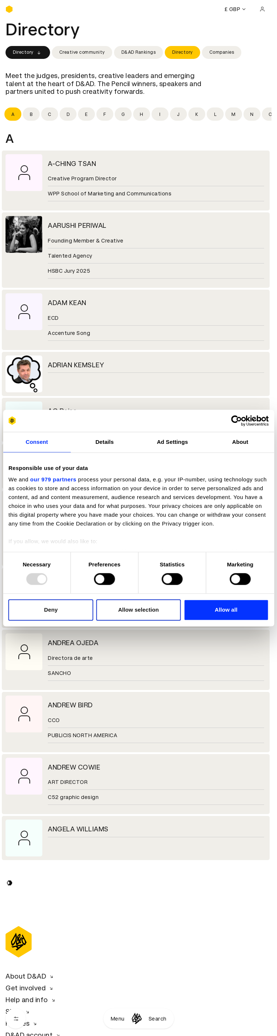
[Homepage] (136, 1018)
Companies (221, 52)
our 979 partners (53, 479)
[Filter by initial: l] (215, 114)
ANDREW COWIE (74, 767)
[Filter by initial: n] (252, 114)
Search (158, 1019)
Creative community (82, 52)
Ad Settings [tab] (172, 442)
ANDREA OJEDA (73, 643)
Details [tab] (104, 442)
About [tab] (240, 442)
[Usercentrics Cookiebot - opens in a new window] (236, 420)
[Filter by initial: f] (105, 114)
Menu (118, 1019)
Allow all (226, 610)
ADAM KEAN (67, 303)
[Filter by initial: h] (141, 114)
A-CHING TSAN (72, 163)
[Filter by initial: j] (178, 114)
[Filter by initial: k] (197, 114)
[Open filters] (16, 1018)
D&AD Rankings (138, 52)
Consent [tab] (37, 442)
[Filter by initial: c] (49, 114)
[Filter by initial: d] (68, 114)
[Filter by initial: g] (123, 114)
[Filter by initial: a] (13, 114)
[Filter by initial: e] (86, 114)
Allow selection (138, 610)
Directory (28, 52)
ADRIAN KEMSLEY (76, 365)
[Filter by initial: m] (233, 114)
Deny (51, 610)
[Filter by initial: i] (160, 114)
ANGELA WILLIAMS (78, 829)
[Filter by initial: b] (31, 114)
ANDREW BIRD (70, 705)
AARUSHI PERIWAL (77, 225)
